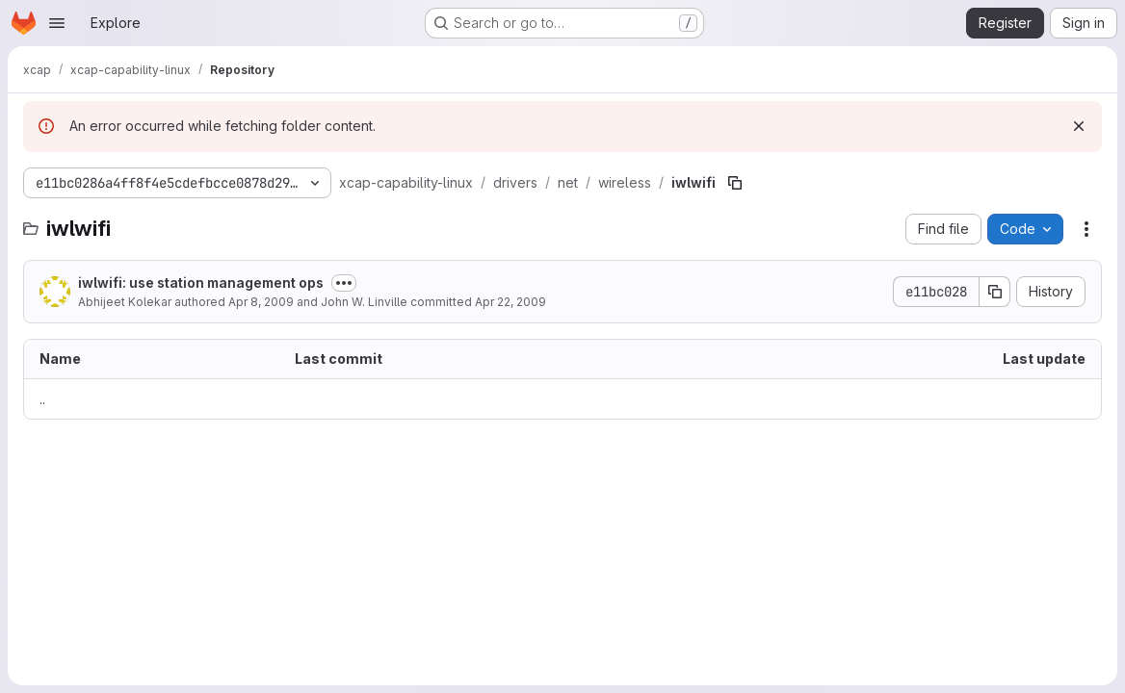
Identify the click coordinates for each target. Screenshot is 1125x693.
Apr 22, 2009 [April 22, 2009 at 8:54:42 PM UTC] (510, 302)
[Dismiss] (1078, 126)
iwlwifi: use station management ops (201, 282)
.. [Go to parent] (42, 399)
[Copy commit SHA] (995, 291)
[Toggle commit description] (343, 283)
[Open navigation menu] (56, 23)
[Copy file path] (734, 182)
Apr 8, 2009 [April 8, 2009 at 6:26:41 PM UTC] (261, 302)
